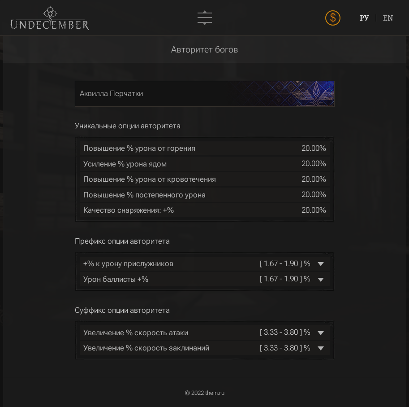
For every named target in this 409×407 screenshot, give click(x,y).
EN (388, 18)
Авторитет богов (204, 49)
